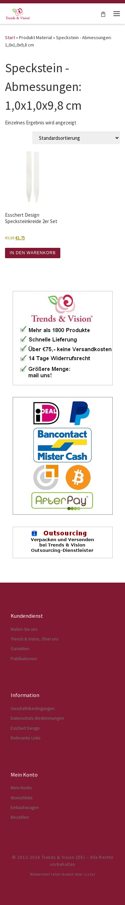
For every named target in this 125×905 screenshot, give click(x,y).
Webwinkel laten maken (52, 874)
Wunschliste (22, 798)
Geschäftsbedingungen (33, 708)
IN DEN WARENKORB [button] (33, 252)
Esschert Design (25, 728)
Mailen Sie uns (24, 629)
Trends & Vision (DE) (63, 857)
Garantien (20, 648)
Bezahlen (20, 817)
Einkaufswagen (25, 807)
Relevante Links (25, 738)
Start (10, 37)
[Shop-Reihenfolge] (76, 137)
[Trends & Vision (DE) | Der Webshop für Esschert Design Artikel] (18, 12)
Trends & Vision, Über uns (34, 639)
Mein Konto (21, 788)
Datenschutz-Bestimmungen (37, 718)
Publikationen (24, 659)
